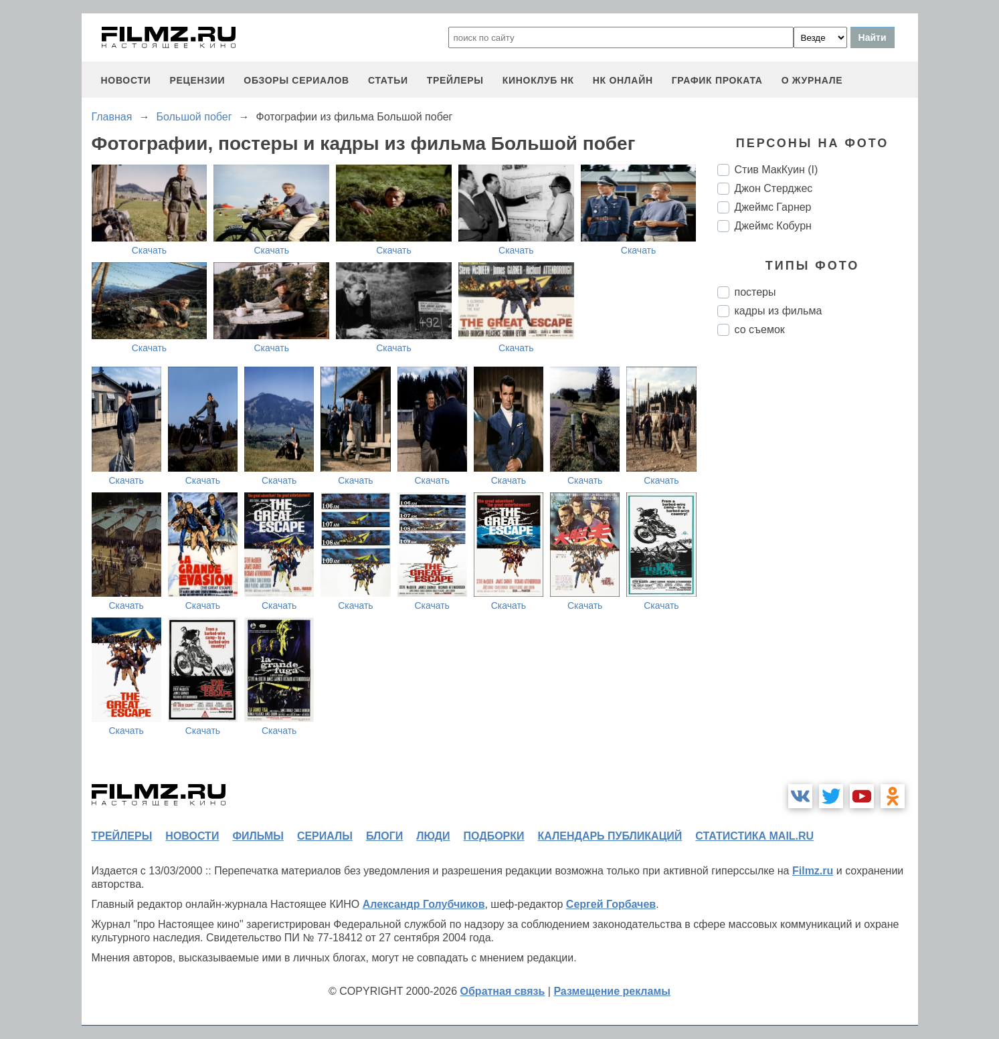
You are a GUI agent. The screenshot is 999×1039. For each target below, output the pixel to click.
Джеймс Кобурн (773, 225)
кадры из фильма (778, 310)
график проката (717, 80)
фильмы (257, 836)
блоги (384, 836)
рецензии (197, 80)
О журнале (812, 80)
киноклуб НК (538, 80)
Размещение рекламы (611, 991)
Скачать (149, 250)
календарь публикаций (610, 836)
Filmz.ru (812, 870)
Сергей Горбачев (611, 904)
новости (126, 80)
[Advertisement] (817, 570)
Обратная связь (502, 991)
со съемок (760, 329)
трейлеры (455, 80)
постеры (755, 292)
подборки (494, 836)
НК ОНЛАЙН (623, 80)
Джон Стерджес (774, 188)
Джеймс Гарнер (773, 207)
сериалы (325, 836)
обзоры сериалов (296, 80)
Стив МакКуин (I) (776, 169)
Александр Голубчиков (424, 904)
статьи (388, 80)
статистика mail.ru (754, 836)
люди (433, 836)
